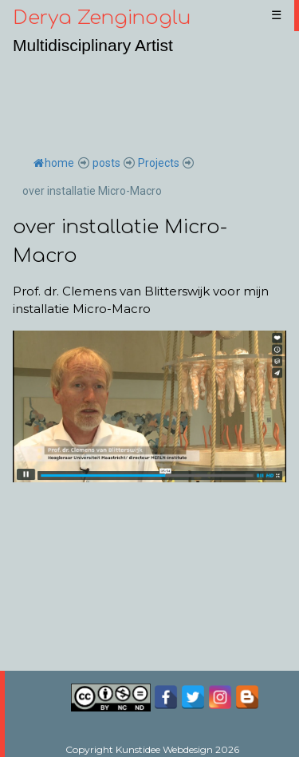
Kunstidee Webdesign (164, 749)
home (53, 163)
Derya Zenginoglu (102, 18)
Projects (158, 163)
